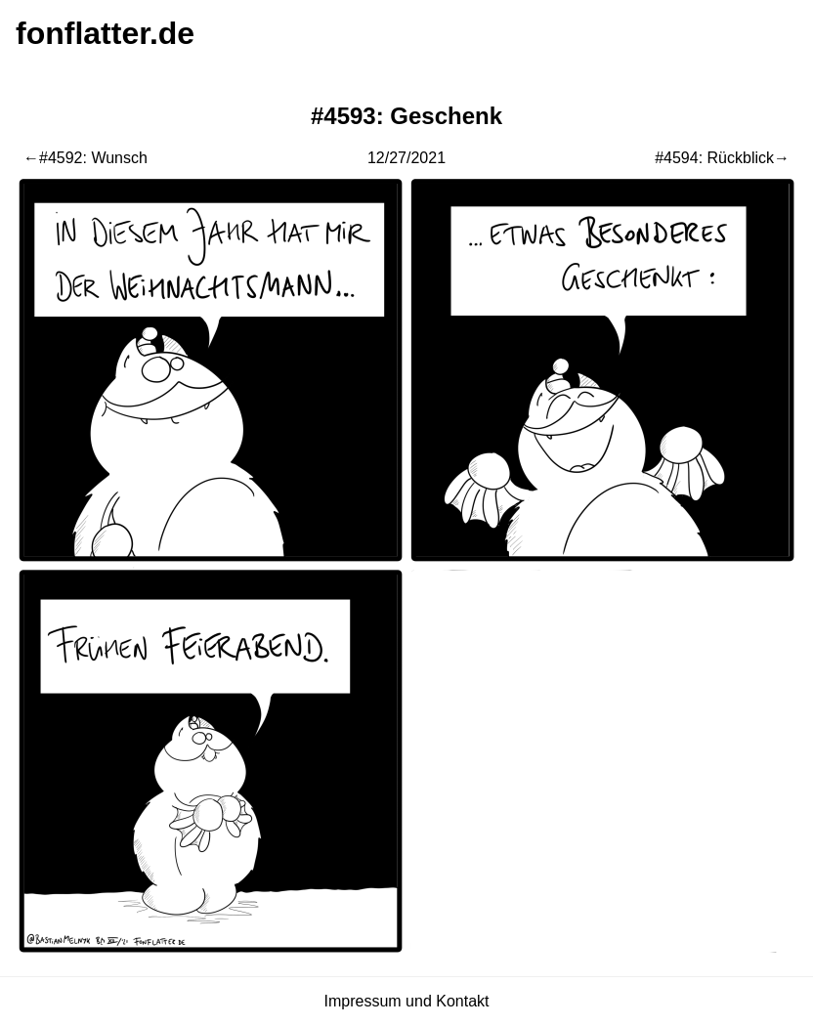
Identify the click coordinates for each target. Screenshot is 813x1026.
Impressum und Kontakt (407, 1001)
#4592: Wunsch (93, 158)
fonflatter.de (105, 33)
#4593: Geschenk (406, 116)
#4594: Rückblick (714, 158)
